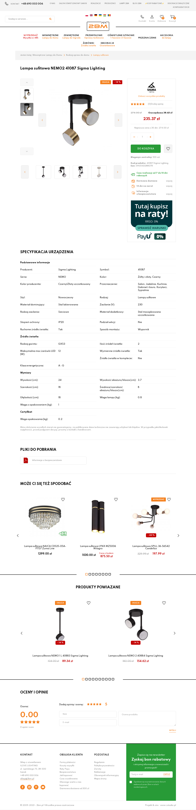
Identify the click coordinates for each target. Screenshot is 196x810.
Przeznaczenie (147, 38)
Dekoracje (107, 44)
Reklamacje (100, 772)
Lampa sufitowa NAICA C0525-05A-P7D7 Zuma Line (45, 547)
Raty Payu (65, 769)
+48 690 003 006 (32, 4)
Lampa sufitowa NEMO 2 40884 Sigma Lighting (135, 656)
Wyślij (172, 730)
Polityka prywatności (104, 766)
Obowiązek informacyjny (106, 776)
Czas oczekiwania (69, 779)
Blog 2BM (137, 3)
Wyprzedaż (30, 36)
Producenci (110, 3)
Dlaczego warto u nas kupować (70, 783)
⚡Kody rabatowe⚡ (154, 3)
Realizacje (96, 3)
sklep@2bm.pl (27, 779)
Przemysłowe (94, 36)
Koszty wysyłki (67, 766)
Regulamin (99, 762)
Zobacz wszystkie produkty (151, 96)
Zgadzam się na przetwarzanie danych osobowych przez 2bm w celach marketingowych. (150, 784)
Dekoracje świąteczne (178, 3)
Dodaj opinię (157, 104)
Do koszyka (145, 149)
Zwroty (97, 769)
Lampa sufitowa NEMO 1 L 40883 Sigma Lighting (60, 656)
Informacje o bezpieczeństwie (47, 460)
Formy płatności (67, 762)
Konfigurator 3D (181, 7)
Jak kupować (66, 776)
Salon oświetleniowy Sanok (73, 3)
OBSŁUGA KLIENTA (71, 755)
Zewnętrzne (71, 36)
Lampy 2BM (124, 3)
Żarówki (88, 44)
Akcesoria (166, 36)
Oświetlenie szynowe (121, 36)
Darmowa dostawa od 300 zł (74, 789)
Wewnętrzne (50, 36)
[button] (26, 82)
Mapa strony (100, 779)
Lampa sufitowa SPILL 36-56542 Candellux (151, 547)
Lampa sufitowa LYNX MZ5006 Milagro (98, 547)
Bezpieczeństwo (68, 772)
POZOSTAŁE (101, 755)
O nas (52, 3)
